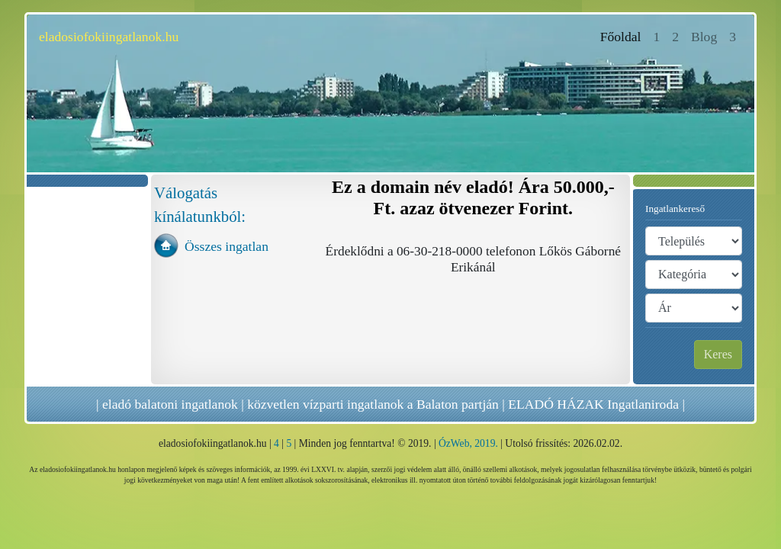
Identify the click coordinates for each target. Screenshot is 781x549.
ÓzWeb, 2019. (468, 443)
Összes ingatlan (226, 246)
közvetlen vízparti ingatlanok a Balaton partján (373, 404)
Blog (704, 36)
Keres (718, 354)
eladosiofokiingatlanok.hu (108, 36)
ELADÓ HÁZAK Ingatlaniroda (593, 404)
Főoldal (624, 35)
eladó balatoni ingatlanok (170, 404)
